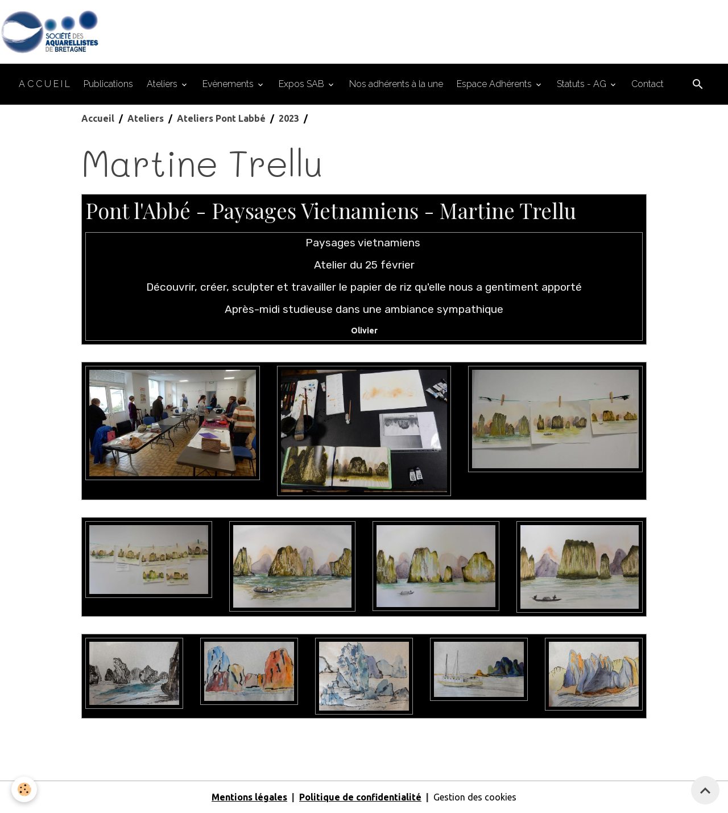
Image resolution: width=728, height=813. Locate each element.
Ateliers (163, 84)
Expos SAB (302, 84)
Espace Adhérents (495, 84)
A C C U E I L (44, 84)
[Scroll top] (705, 790)
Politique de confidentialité (360, 797)
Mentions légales (249, 797)
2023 (289, 118)
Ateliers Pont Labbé (221, 118)
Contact (647, 84)
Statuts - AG (583, 84)
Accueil (97, 118)
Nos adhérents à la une (396, 84)
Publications (108, 84)
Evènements (229, 84)
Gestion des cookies (474, 797)
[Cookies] (24, 789)
